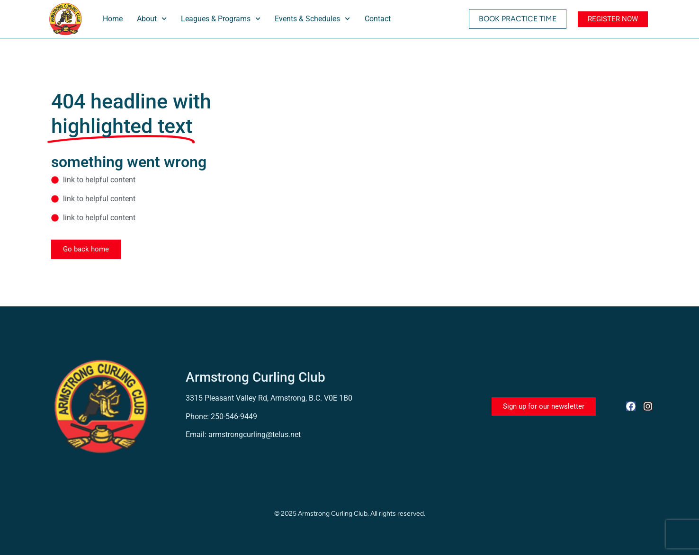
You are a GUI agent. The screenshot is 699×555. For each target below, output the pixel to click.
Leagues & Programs (220, 18)
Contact (378, 18)
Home (113, 18)
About (152, 18)
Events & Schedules (312, 18)
